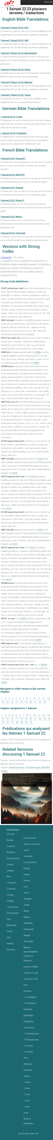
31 (31, 722)
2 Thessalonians (31, 1039)
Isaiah (26, 850)
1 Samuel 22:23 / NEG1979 (12, 175)
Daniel (26, 874)
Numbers (11, 852)
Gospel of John (31, 979)
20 (31, 702)
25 (3, 722)
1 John (27, 1094)
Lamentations (30, 862)
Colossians (29, 1027)
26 (8, 722)
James (27, 1076)
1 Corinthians (30, 997)
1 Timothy (28, 1046)
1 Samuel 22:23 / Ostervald (12, 233)
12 (44, 698)
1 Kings (10, 895)
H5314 (33, 476)
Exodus (10, 840)
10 (34, 698)
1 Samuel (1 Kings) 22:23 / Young (15, 95)
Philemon (28, 1064)
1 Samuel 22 (5, 257)
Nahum (27, 917)
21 (35, 702)
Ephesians (28, 1015)
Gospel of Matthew (28, 958)
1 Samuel (11, 882)
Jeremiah (28, 856)
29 (22, 722)
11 (39, 698)
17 (17, 702)
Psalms (10, 943)
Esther (10, 931)
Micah (26, 911)
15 (7, 702)
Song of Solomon (32, 844)
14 (3, 702)
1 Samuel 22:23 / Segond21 (12, 158)
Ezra (9, 919)
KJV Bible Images (32, 767)
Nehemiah (11, 925)
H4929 (44, 665)
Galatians (28, 1009)
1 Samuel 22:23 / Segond (11, 188)
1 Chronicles (13, 907)
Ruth (9, 876)
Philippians (29, 1021)
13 (48, 698)
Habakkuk (28, 923)
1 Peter (27, 1082)
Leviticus (11, 846)
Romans (27, 991)
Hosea (27, 880)
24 (49, 718)
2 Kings (10, 901)
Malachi (27, 947)
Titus (26, 1058)
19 (26, 702)
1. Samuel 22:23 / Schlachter (13, 133)
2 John (27, 1100)
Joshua (10, 864)
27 (12, 722)
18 (21, 702)
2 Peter (27, 1088)
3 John (27, 1106)
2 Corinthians (30, 1003)
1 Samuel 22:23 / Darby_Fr (12, 200)
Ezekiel (27, 868)
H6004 (23, 618)
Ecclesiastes (30, 838)
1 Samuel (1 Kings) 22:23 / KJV (14, 28)
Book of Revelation (28, 1121)
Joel (26, 886)
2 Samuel (11, 888)
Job (8, 937)
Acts (26, 985)
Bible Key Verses (16, 767)
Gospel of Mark (31, 966)
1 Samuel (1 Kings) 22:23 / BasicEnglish (18, 53)
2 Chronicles (13, 913)
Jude (26, 1112)
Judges (10, 870)
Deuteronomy (13, 858)
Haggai (27, 935)
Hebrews (28, 1070)
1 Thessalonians (31, 1033)
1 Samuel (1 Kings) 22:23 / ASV (14, 40)
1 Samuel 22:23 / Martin (11, 217)
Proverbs (11, 949)
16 (12, 702)
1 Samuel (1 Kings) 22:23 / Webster (16, 82)
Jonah (26, 905)
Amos (26, 892)
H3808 (37, 352)
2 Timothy (28, 1052)
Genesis (10, 834)
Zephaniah (28, 929)
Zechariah (28, 941)
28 (17, 722)
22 (40, 702)
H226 (40, 459)
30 (26, 722)
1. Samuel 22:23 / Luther (11, 117)
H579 (30, 320)
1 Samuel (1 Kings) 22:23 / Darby (15, 69)
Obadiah (27, 899)
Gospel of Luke (31, 973)
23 (45, 702)
